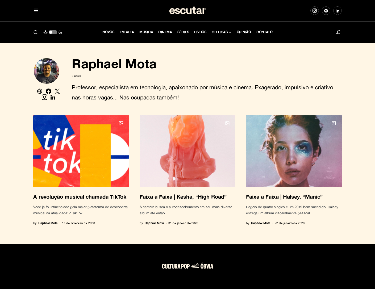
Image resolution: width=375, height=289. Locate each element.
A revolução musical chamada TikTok (79, 196)
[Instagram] (314, 10)
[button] (36, 11)
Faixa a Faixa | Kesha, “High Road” (183, 196)
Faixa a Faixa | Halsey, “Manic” (284, 196)
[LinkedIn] (337, 10)
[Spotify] (326, 10)
